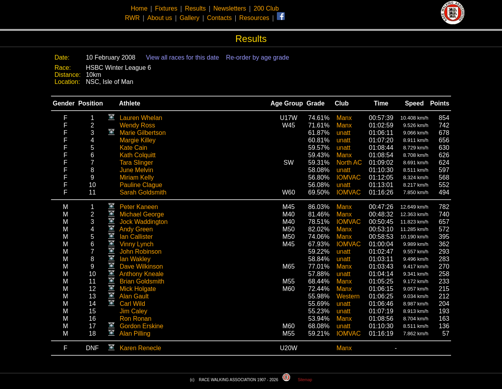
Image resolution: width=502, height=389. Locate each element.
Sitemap (305, 380)
